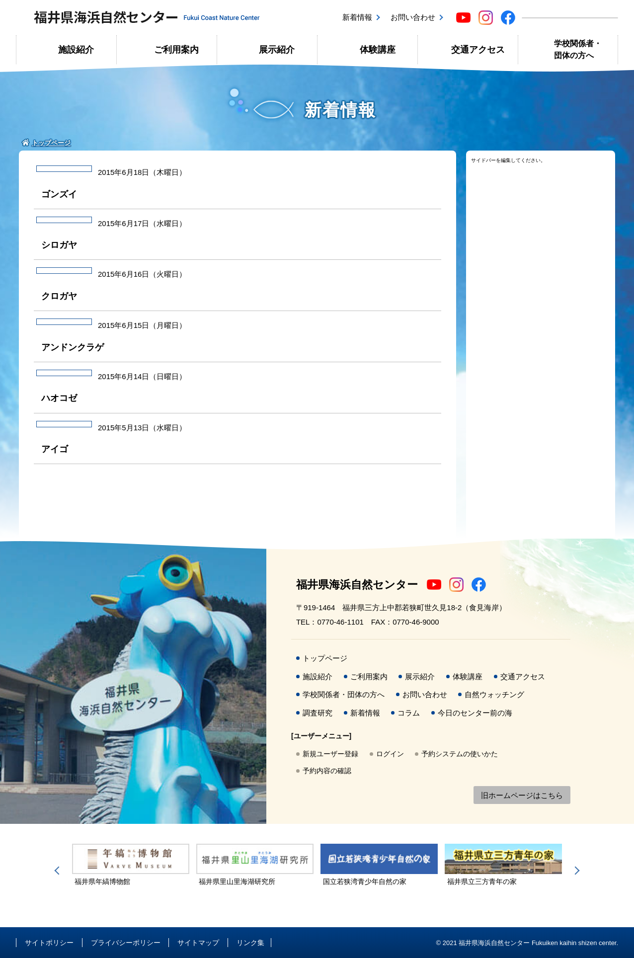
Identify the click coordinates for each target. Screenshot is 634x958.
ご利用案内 (176, 50)
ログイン (390, 754)
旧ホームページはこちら (522, 795)
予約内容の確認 (327, 771)
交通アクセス (478, 50)
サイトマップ (198, 943)
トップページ (325, 658)
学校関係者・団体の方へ (578, 49)
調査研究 (317, 713)
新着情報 (357, 17)
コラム (408, 713)
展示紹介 (277, 50)
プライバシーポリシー (125, 943)
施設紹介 (76, 50)
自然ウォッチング (494, 694)
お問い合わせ (413, 17)
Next (575, 871)
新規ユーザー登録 (330, 754)
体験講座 (378, 50)
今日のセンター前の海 (475, 713)
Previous (59, 871)
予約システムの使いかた (459, 754)
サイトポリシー (49, 943)
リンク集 (250, 943)
